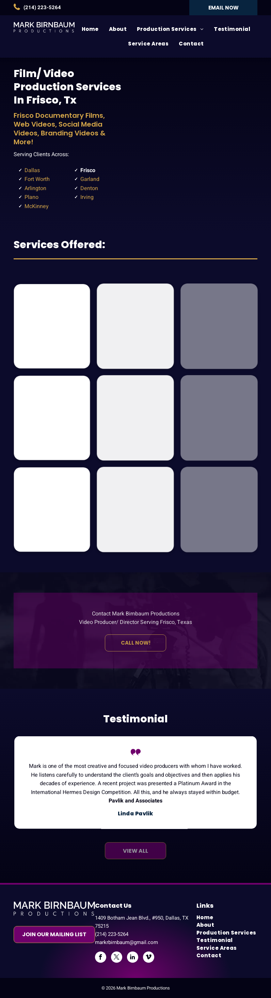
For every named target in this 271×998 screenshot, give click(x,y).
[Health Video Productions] (135, 326)
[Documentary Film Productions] (52, 326)
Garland (89, 179)
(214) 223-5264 (42, 7)
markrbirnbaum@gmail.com (126, 942)
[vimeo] (148, 957)
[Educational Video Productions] (52, 509)
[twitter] (116, 957)
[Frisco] (203, 139)
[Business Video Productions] (52, 418)
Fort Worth (37, 179)
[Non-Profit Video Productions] (135, 418)
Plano (31, 197)
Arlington (35, 188)
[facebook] (100, 957)
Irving (87, 197)
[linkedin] (132, 957)
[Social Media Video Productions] (135, 509)
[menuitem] (90, 29)
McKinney (37, 206)
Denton (89, 188)
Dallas (32, 170)
